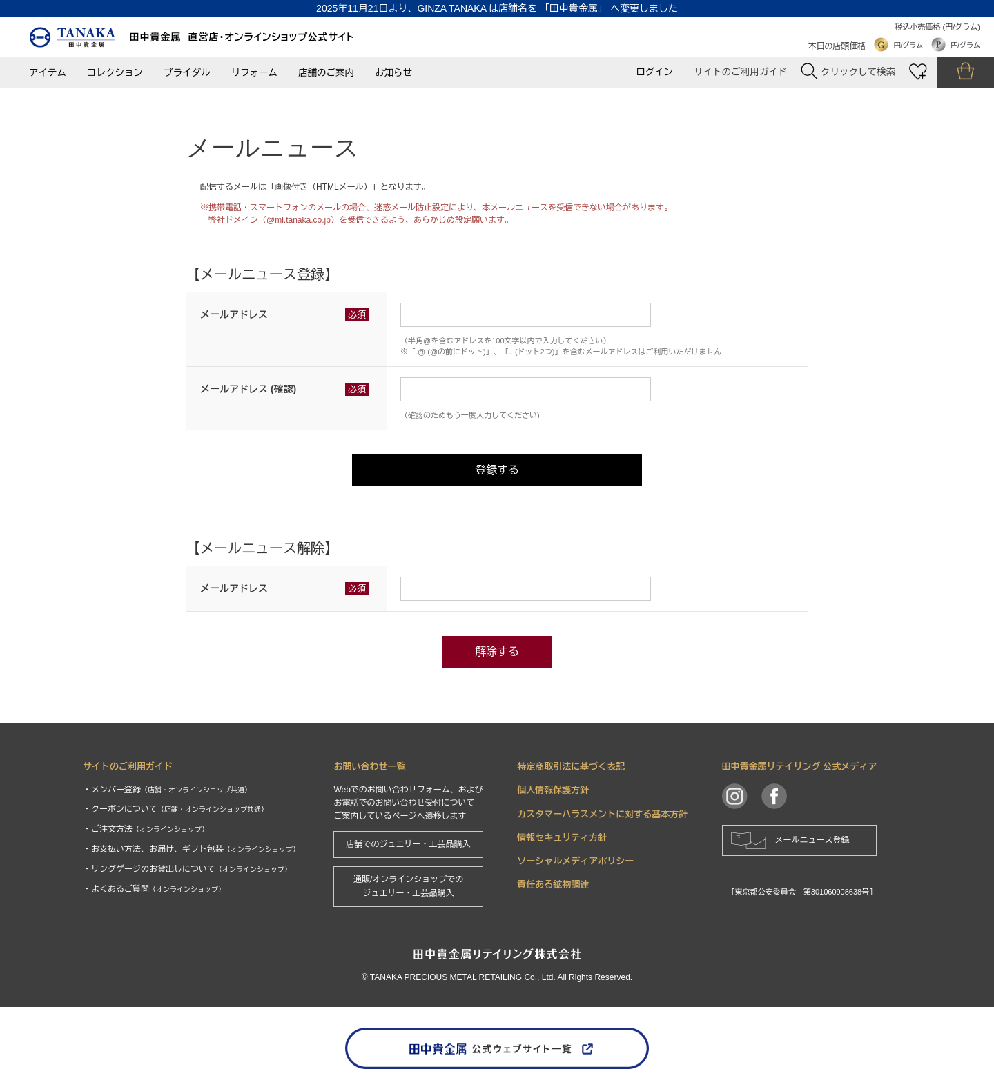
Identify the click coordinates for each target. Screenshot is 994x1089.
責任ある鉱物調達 (553, 884)
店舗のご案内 (326, 73)
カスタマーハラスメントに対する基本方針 (602, 814)
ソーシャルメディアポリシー (575, 861)
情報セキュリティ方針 (562, 837)
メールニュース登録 (812, 840)
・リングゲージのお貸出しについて (187, 869)
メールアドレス (234, 314)
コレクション (115, 73)
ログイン (654, 72)
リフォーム (254, 73)
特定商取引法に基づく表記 (571, 766)
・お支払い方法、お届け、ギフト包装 (191, 849)
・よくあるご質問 (154, 889)
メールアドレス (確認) (248, 388)
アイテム (47, 73)
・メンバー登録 (167, 790)
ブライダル (187, 73)
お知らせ (393, 73)
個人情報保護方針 (553, 790)
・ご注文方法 (145, 829)
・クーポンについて (175, 809)
